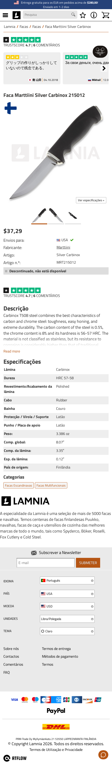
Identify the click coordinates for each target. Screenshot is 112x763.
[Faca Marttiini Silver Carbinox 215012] (56, 153)
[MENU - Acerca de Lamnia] (93, 15)
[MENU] (5, 15)
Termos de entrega (56, 648)
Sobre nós (11, 648)
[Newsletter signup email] (45, 562)
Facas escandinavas (18, 485)
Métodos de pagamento (60, 656)
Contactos (11, 656)
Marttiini (63, 247)
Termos (47, 664)
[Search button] (73, 15)
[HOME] (16, 15)
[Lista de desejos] (82, 15)
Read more (11, 351)
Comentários (13, 664)
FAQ (6, 672)
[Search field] (50, 15)
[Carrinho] (105, 15)
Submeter (88, 562)
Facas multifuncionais (51, 485)
